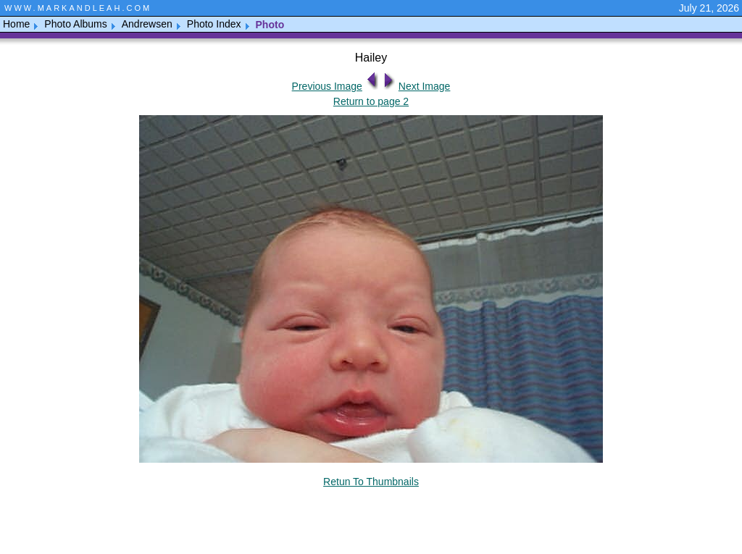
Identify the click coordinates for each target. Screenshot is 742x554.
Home (16, 24)
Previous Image (327, 86)
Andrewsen (147, 24)
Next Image (425, 86)
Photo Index (214, 24)
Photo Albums (75, 24)
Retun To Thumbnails (371, 481)
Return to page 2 (371, 101)
